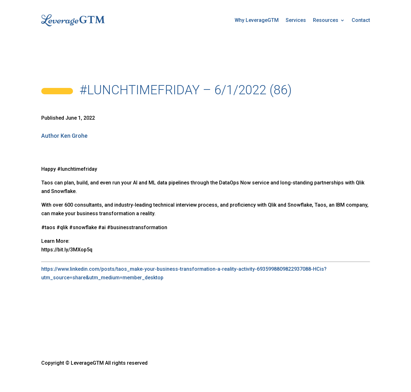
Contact (361, 20)
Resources (325, 20)
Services (296, 20)
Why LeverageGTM (257, 20)
